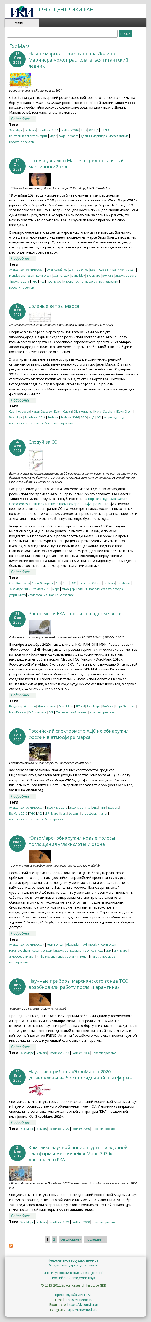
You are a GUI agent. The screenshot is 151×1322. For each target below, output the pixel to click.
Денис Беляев (78, 270)
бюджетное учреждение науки (73, 1265)
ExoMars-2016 (70, 130)
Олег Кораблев (57, 270)
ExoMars (30, 130)
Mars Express (17, 712)
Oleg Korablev (83, 411)
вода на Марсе (69, 136)
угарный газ (17, 595)
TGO (84, 130)
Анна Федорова (43, 583)
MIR (47, 813)
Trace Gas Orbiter (90, 583)
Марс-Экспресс (125, 706)
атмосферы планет (74, 589)
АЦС (49, 281)
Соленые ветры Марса (54, 306)
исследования (118, 136)
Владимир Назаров (22, 706)
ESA (58, 712)
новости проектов (21, 142)
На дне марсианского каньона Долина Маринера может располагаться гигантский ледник (78, 60)
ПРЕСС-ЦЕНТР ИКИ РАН (65, 9)
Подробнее (23, 119)
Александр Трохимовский (27, 270)
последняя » (95, 1239)
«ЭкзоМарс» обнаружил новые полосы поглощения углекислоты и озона (72, 841)
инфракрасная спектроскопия (57, 956)
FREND (105, 130)
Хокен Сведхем (42, 411)
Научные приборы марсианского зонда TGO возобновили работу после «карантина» (79, 984)
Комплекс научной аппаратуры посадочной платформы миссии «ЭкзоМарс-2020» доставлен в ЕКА (78, 1153)
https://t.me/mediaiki (81, 1309)
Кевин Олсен (99, 270)
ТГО (87, 807)
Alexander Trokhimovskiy (82, 945)
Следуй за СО (43, 442)
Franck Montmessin (21, 276)
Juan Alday (78, 276)
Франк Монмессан (122, 270)
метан (84, 956)
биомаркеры (54, 819)
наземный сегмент (75, 712)
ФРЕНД (93, 130)
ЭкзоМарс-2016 (48, 130)
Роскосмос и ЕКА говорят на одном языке (75, 613)
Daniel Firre (66, 706)
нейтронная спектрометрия (28, 136)
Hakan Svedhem (104, 411)
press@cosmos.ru (79, 1300)
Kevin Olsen (43, 276)
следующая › (70, 1239)
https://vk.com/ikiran (82, 1304)
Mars (63, 813)
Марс (53, 136)
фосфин (74, 813)
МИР (103, 807)
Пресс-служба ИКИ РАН (73, 1294)
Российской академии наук (73, 1278)
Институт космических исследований (73, 1273)
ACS (42, 281)
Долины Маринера (94, 136)
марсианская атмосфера (80, 281)
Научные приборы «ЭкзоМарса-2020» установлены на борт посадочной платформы (81, 1074)
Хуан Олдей (61, 276)
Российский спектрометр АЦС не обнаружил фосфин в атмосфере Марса (79, 734)
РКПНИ (80, 706)
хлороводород (113, 417)
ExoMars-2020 (81, 1129)
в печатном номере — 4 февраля (74, 504)
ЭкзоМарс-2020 (59, 1129)
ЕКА (51, 712)
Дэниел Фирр (47, 706)
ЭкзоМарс (16, 130)
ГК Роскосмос (37, 712)
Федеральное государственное (73, 1260)
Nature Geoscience (61, 595)
